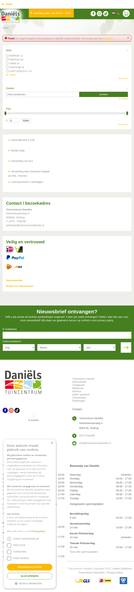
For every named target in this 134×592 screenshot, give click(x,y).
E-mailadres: (11, 329)
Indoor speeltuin (81, 394)
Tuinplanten (78, 385)
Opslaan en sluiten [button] (30, 567)
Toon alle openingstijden (84, 551)
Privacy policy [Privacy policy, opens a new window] (38, 531)
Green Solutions (122, 568)
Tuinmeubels (79, 397)
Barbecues (78, 388)
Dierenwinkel (79, 382)
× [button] (52, 443)
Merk (9, 50)
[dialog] (29, 514)
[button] (29, 583)
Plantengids (78, 400)
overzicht (108, 38)
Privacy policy (115, 572)
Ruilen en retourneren (19, 286)
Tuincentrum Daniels (83, 378)
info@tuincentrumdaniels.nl (95, 443)
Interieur (76, 391)
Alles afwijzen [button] (30, 576)
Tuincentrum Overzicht (91, 572)
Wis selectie (123, 78)
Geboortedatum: (12, 341)
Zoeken (10, 88)
